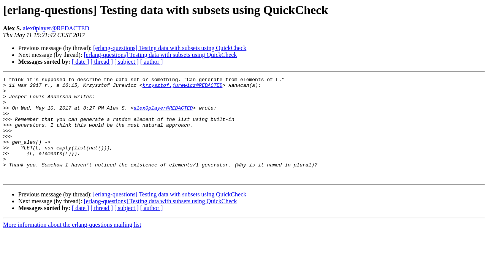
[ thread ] (101, 61)
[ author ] (151, 61)
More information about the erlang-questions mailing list (72, 245)
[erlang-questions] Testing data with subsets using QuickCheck (169, 48)
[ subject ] (126, 61)
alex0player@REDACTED (56, 28)
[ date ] (80, 61)
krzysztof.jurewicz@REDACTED (183, 87)
